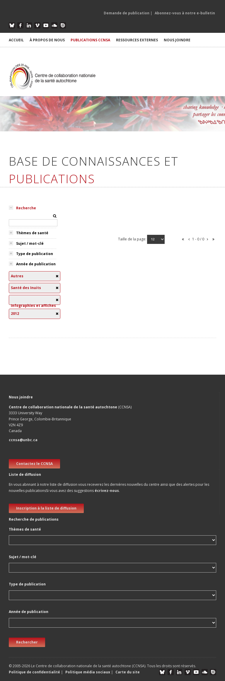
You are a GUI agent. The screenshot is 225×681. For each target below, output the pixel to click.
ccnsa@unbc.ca (23, 439)
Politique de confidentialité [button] (35, 672)
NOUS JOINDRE (177, 40)
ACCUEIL (16, 40)
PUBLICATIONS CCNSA (90, 40)
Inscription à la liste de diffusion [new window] (46, 508)
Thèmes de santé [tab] (32, 232)
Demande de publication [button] (126, 13)
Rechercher (27, 642)
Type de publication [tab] (34, 253)
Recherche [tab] (26, 208)
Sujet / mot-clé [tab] (30, 243)
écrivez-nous (107, 490)
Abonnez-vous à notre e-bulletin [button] (185, 13)
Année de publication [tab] (36, 263)
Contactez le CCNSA (34, 463)
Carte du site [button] (127, 672)
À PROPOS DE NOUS (47, 40)
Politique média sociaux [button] (87, 672)
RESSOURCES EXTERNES (137, 40)
